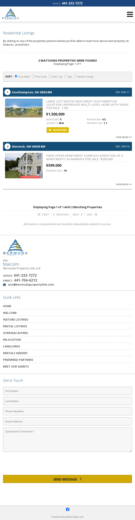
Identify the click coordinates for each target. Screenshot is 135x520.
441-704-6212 (25, 280)
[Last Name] (67, 401)
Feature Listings (15, 319)
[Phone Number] (67, 411)
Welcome (10, 313)
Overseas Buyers (15, 333)
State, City (55, 76)
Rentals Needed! (15, 353)
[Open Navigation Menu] (130, 14)
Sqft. (68, 76)
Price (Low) (39, 76)
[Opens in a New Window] (67, 509)
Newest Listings (84, 76)
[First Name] (67, 391)
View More (124, 137)
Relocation (12, 340)
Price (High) (22, 76)
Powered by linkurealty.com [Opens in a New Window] (68, 517)
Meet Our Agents (16, 366)
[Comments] (67, 440)
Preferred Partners (18, 360)
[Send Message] (67, 479)
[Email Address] (67, 421)
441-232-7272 (67, 3)
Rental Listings (15, 326)
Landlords (11, 346)
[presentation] (67, 465)
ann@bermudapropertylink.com (31, 284)
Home (7, 306)
